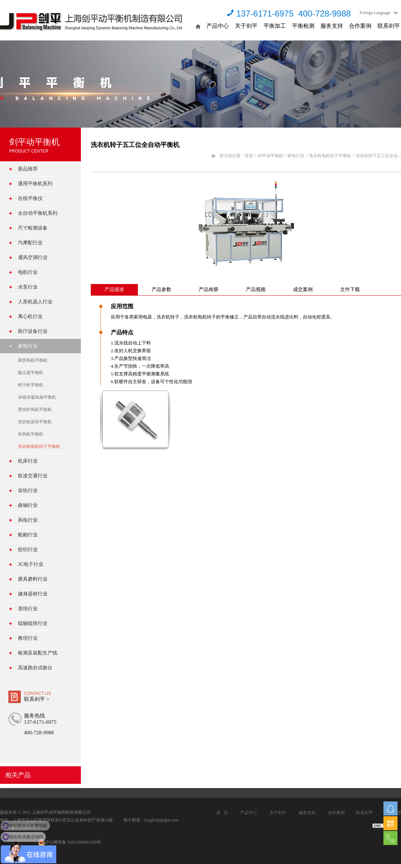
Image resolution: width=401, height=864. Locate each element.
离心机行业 (30, 316)
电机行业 (28, 272)
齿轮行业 (28, 490)
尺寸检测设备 (32, 228)
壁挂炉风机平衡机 (35, 409)
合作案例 (360, 26)
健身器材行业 (32, 594)
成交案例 (303, 289)
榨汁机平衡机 (30, 384)
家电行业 (28, 346)
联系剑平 (388, 26)
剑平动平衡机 (270, 155)
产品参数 (161, 289)
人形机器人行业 (35, 301)
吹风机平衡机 (30, 434)
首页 (249, 155)
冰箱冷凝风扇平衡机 (37, 397)
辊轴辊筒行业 (32, 623)
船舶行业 (28, 534)
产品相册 (208, 289)
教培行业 (28, 638)
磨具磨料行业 (32, 579)
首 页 (222, 812)
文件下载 (350, 289)
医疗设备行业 (32, 331)
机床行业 (28, 461)
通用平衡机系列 (35, 183)
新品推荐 (28, 169)
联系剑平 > (36, 699)
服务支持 (331, 26)
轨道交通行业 (32, 475)
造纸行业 (28, 608)
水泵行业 (28, 287)
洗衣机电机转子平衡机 (39, 446)
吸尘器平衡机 (30, 372)
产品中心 (217, 26)
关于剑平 (246, 26)
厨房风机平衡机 (32, 360)
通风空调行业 (32, 257)
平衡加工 (274, 26)
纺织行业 (28, 549)
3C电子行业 (30, 564)
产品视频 (256, 289)
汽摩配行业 (30, 242)
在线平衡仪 (30, 198)
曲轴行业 (28, 505)
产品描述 (114, 289)
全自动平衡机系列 (37, 213)
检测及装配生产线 (37, 653)
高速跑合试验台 (35, 667)
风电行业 (28, 520)
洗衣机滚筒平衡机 (35, 421)
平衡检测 (303, 26)
